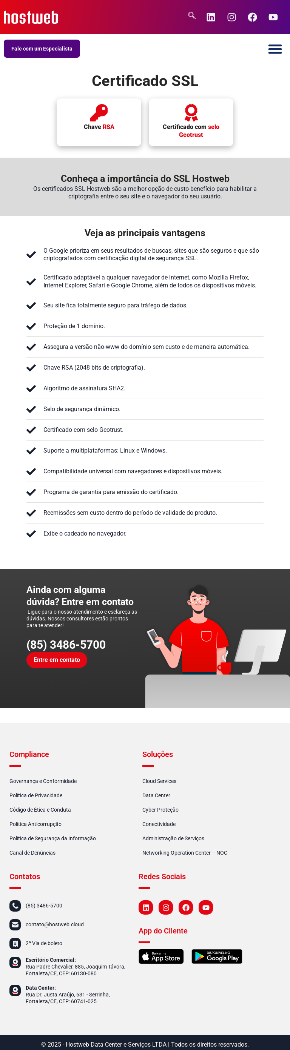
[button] (275, 49)
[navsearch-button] (191, 17)
